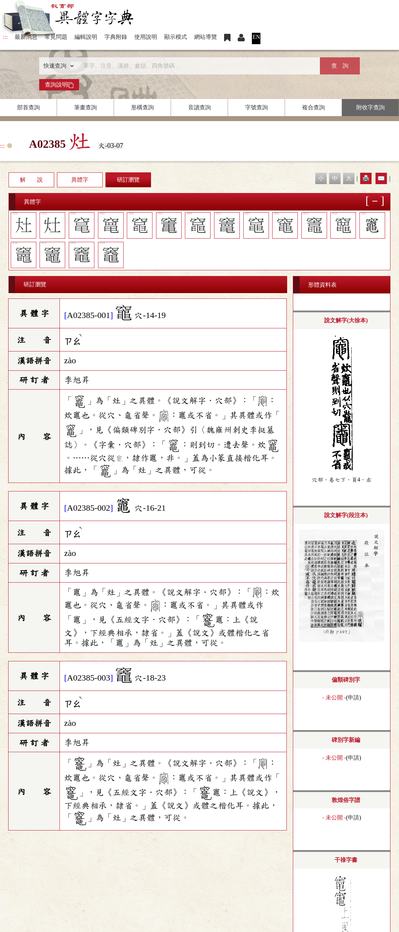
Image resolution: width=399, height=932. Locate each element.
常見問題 (56, 37)
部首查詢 (28, 107)
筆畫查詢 (85, 107)
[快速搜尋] (197, 65)
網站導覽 (205, 37)
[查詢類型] (57, 65)
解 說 (31, 180)
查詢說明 (59, 85)
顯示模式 (175, 37)
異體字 (79, 180)
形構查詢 (142, 107)
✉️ (381, 178)
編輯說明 (85, 37)
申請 (353, 697)
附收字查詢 (370, 107)
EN (256, 37)
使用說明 (145, 37)
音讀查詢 (199, 107)
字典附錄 (115, 37)
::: (5, 37)
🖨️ (365, 178)
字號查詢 (256, 107)
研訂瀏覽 (128, 180)
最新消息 (26, 37)
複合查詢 (313, 107)
